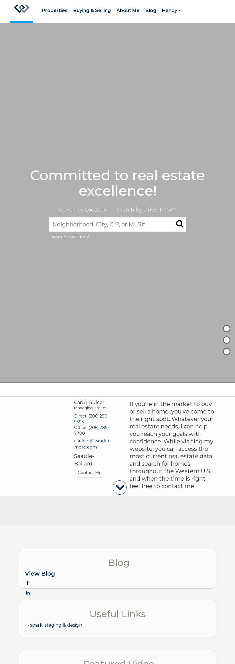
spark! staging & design (56, 625)
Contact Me (90, 472)
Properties (55, 10)
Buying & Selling (92, 10)
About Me (128, 10)
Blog (150, 10)
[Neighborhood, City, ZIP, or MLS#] (117, 224)
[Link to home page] (21, 11)
